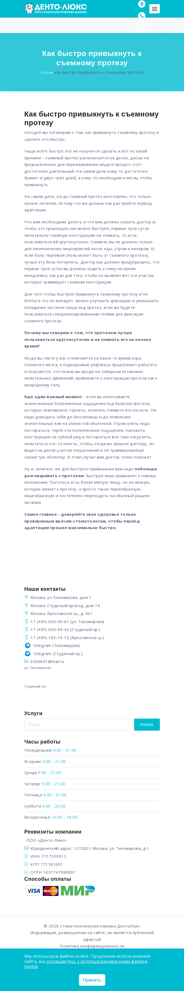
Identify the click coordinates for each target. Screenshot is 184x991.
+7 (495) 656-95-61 (49, 621)
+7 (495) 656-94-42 (49, 629)
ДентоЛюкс (128, 926)
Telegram (42, 645)
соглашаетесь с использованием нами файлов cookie (86, 963)
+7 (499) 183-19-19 (49, 637)
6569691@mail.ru (47, 661)
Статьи (46, 72)
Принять (92, 980)
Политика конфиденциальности (92, 945)
